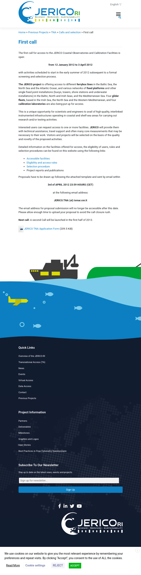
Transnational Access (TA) (32, 362)
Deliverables (25, 427)
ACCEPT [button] (75, 565)
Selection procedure (38, 166)
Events (22, 374)
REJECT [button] (58, 565)
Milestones (24, 433)
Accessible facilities (38, 158)
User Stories (25, 445)
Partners (23, 421)
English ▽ (115, 4)
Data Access (25, 386)
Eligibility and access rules (42, 162)
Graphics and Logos (29, 439)
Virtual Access (26, 380)
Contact (23, 392)
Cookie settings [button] (35, 565)
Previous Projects (27, 398)
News (21, 368)
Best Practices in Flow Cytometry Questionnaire (43, 451)
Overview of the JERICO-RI (32, 356)
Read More (13, 565)
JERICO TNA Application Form (41, 228)
